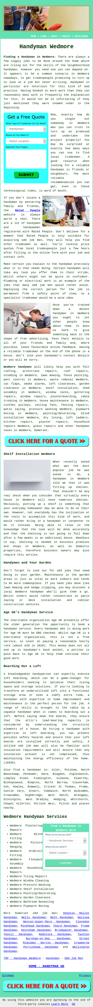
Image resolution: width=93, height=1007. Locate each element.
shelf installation (62, 388)
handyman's (52, 355)
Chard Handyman (65, 925)
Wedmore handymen (18, 366)
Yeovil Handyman (18, 934)
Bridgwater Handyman (71, 930)
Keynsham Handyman (36, 930)
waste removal (61, 379)
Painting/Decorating (39, 893)
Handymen (77, 82)
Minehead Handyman (35, 925)
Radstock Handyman (55, 934)
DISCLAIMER (81, 36)
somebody (57, 123)
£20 (27, 645)
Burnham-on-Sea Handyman (48, 938)
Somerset (40, 430)
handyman (10, 69)
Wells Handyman (33, 917)
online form (49, 252)
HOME (33, 36)
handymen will (78, 268)
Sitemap (8, 975)
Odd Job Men (74, 958)
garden (35, 574)
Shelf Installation (38, 889)
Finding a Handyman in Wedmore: (30, 56)
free (23, 338)
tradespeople (43, 78)
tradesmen (72, 156)
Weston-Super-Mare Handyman (46, 921)
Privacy (85, 975)
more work (57, 90)
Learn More (59, 1004)
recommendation (62, 182)
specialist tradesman (20, 297)
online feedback (63, 347)
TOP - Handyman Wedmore (22, 958)
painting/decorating (59, 413)
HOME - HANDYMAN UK (46, 966)
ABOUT (54, 36)
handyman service (17, 628)
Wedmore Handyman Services (35, 816)
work (47, 280)
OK (73, 1004)
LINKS (43, 36)
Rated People (27, 210)
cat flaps (12, 383)
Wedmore (83, 313)
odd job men (45, 913)
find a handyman (27, 769)
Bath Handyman (61, 917)
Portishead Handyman (40, 947)
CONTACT (66, 36)
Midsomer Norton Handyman (45, 942)
